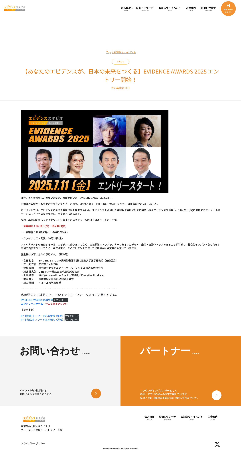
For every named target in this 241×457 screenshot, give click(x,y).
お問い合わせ (208, 8)
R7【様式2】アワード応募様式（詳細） (43, 319)
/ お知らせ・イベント (124, 52)
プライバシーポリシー (33, 443)
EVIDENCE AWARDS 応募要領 (37, 300)
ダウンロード (60, 300)
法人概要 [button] (126, 8)
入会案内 (191, 8)
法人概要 (149, 418)
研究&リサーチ (167, 418)
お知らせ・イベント (170, 8)
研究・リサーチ (144, 8)
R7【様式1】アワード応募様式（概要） (43, 316)
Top (108, 52)
